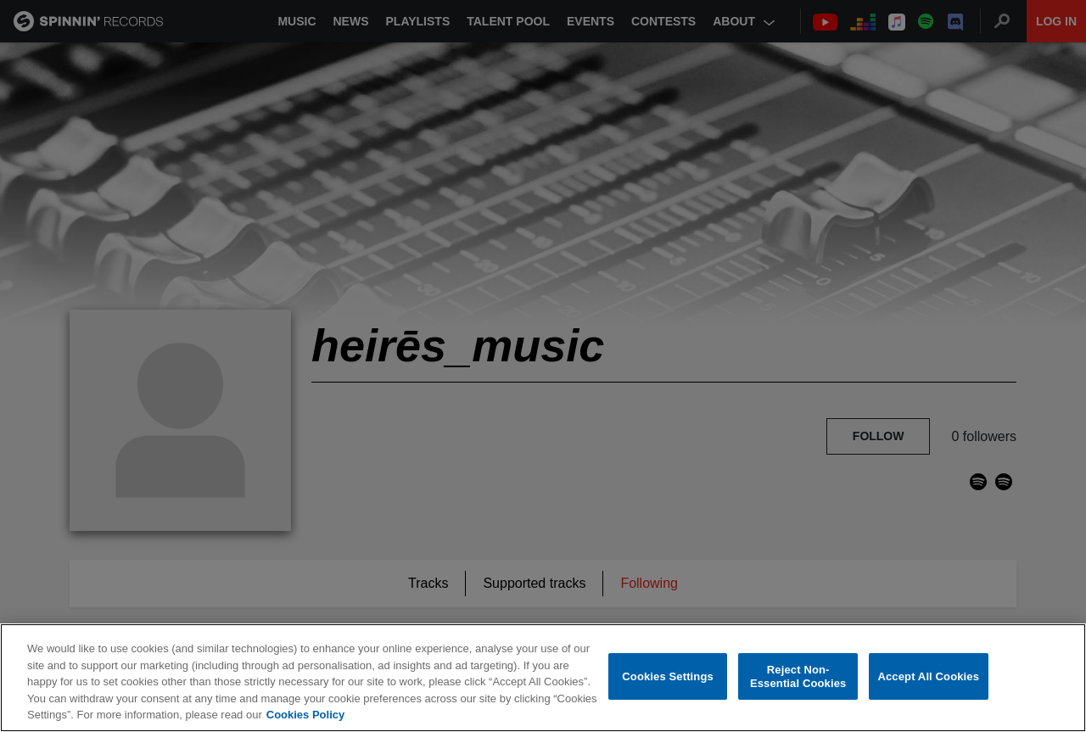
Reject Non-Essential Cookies (798, 677)
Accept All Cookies (928, 677)
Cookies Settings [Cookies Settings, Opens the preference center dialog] (668, 677)
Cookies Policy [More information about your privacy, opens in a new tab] (305, 715)
